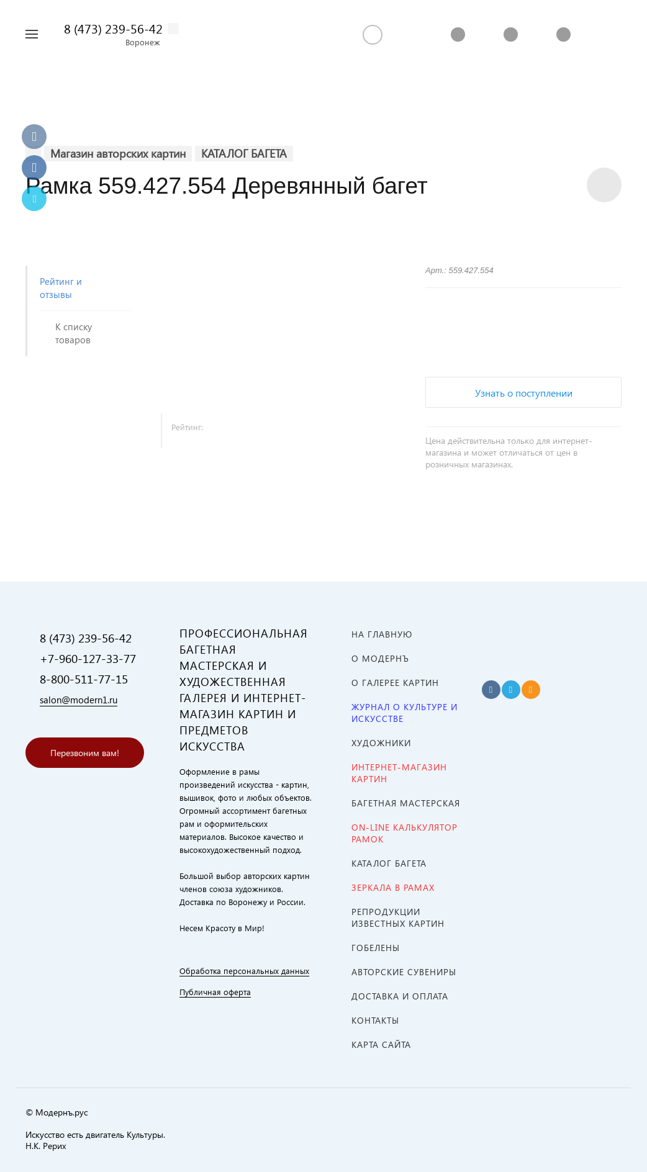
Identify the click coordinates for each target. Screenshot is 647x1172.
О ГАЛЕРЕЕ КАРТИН (395, 682)
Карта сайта (381, 1044)
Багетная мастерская (405, 803)
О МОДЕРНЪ (380, 658)
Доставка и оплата (399, 996)
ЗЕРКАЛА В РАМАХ (393, 887)
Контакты (375, 1020)
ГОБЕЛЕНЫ (375, 947)
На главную (381, 634)
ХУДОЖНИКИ (381, 743)
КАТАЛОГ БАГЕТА (389, 863)
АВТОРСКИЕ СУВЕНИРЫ (403, 972)
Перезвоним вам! (84, 753)
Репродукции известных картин (398, 917)
